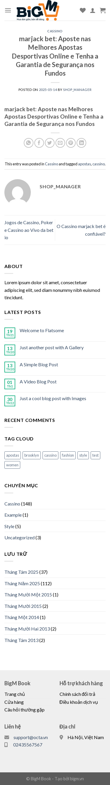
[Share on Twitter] (50, 143)
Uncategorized (19, 537)
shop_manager (77, 90)
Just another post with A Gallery (52, 347)
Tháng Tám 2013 (21, 640)
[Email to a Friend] (60, 143)
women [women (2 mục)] (12, 465)
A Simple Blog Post (39, 364)
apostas (84, 164)
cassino (98, 164)
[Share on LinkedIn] (81, 143)
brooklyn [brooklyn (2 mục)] (31, 455)
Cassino (55, 31)
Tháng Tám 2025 (21, 572)
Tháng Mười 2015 (23, 606)
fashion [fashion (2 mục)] (68, 455)
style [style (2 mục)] (83, 455)
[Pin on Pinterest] (71, 143)
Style (9, 526)
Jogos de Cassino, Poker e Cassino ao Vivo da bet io (28, 229)
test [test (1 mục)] (95, 455)
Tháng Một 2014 (21, 617)
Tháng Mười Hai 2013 (27, 628)
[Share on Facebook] (39, 143)
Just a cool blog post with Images (53, 398)
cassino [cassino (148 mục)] (50, 455)
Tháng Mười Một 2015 (28, 594)
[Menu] (7, 10)
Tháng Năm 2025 (22, 583)
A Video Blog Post (38, 381)
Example (13, 515)
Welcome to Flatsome (42, 330)
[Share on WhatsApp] (28, 143)
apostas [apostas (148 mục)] (12, 455)
